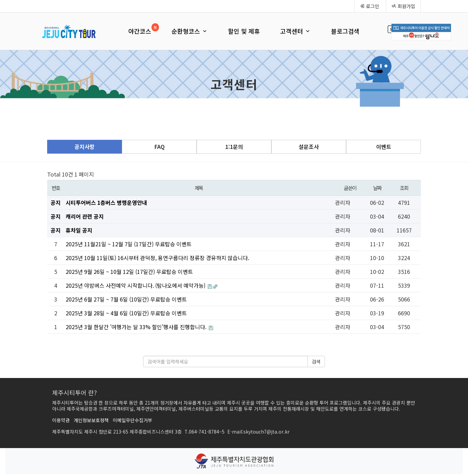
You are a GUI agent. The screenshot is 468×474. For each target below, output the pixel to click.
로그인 (369, 6)
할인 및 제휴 (244, 31)
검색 (316, 361)
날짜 (377, 187)
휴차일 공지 (79, 230)
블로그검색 (345, 31)
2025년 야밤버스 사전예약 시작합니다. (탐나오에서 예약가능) (136, 285)
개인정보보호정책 (91, 420)
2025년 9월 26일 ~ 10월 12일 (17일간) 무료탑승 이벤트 (129, 271)
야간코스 (139, 31)
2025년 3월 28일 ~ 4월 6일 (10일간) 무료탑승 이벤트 (126, 313)
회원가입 (403, 6)
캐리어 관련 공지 (85, 216)
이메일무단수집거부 (132, 420)
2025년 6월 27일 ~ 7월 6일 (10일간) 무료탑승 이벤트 (126, 299)
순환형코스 (189, 31)
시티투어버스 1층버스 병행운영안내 (106, 202)
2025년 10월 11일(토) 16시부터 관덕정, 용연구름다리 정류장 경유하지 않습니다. (157, 258)
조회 (404, 187)
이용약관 (61, 420)
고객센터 (295, 31)
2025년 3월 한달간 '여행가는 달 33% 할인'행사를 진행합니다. (137, 327)
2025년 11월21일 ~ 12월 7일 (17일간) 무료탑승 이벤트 (129, 244)
